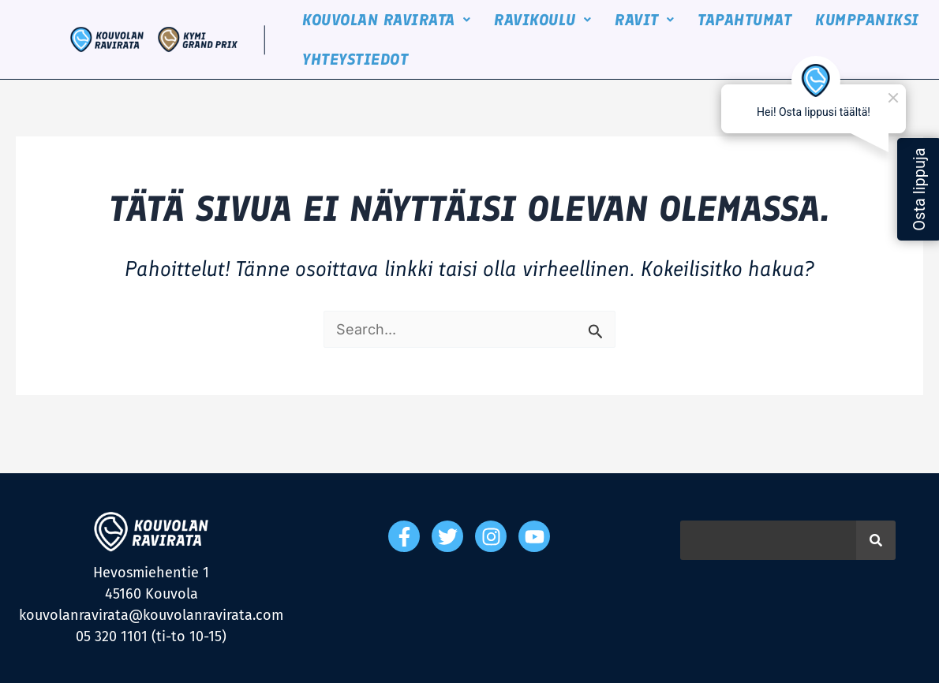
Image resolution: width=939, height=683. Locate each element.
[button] (385, 19)
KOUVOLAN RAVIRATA (385, 19)
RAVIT (642, 19)
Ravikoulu (540, 19)
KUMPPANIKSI (866, 19)
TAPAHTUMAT (743, 19)
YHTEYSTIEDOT (353, 59)
